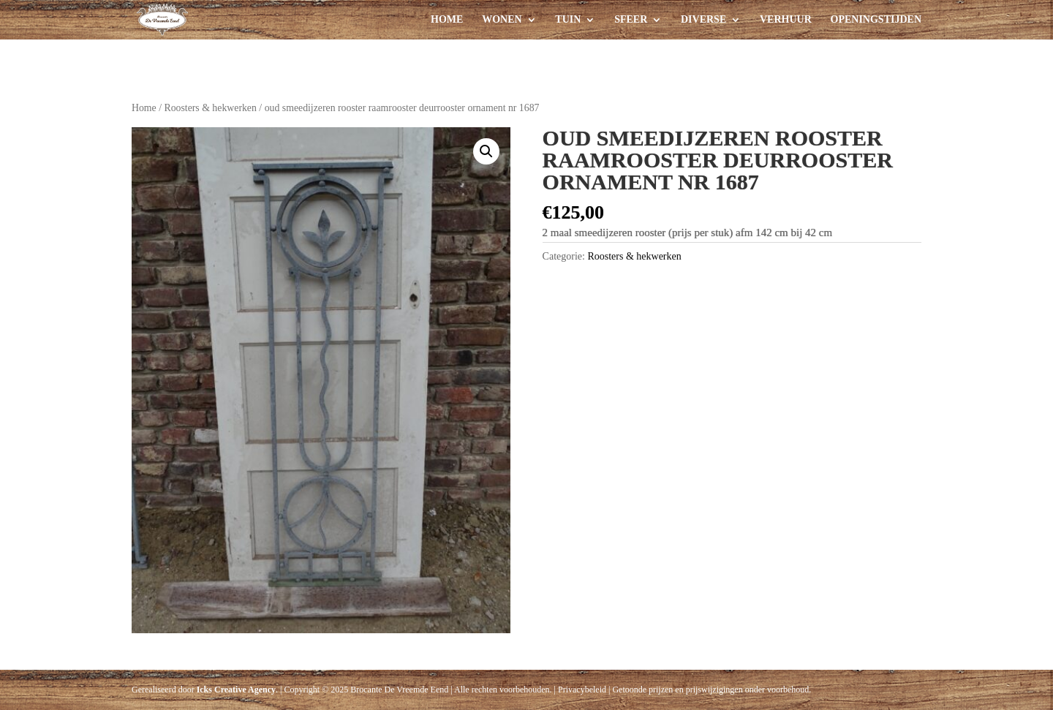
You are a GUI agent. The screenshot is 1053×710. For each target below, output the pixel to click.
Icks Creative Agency (236, 689)
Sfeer (630, 20)
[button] (486, 151)
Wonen (501, 20)
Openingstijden (876, 20)
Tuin (568, 20)
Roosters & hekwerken (210, 107)
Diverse (703, 20)
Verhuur (786, 20)
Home (447, 20)
